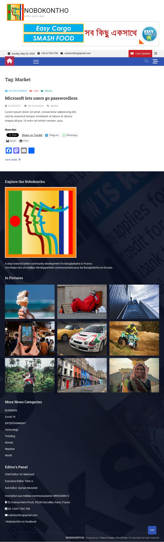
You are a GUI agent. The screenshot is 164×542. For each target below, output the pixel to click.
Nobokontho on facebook (20, 521)
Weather (10, 449)
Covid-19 (10, 417)
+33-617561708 (48, 53)
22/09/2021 (14, 106)
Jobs (36, 91)
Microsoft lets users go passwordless (41, 98)
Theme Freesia (107, 538)
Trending (10, 436)
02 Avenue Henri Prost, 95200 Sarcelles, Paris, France (37, 502)
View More (12, 160)
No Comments (36, 106)
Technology (11, 429)
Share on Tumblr (32, 135)
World (8, 455)
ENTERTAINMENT (18, 91)
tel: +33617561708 (17, 508)
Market (54, 106)
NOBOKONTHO (47, 11)
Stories (9, 442)
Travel (48, 91)
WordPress (121, 538)
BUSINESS (11, 410)
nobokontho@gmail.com (75, 53)
